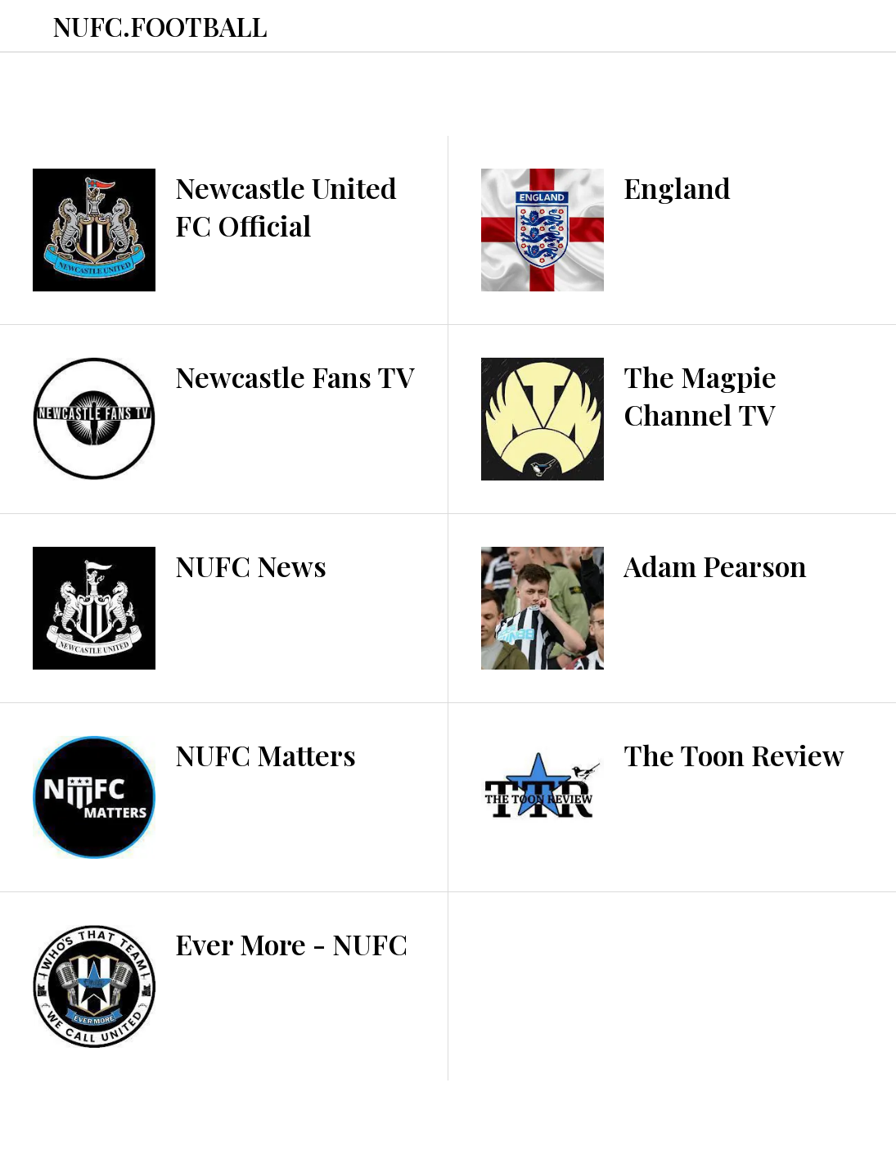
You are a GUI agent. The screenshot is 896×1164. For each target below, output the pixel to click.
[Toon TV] (853, 26)
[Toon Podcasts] (811, 26)
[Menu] (26, 26)
